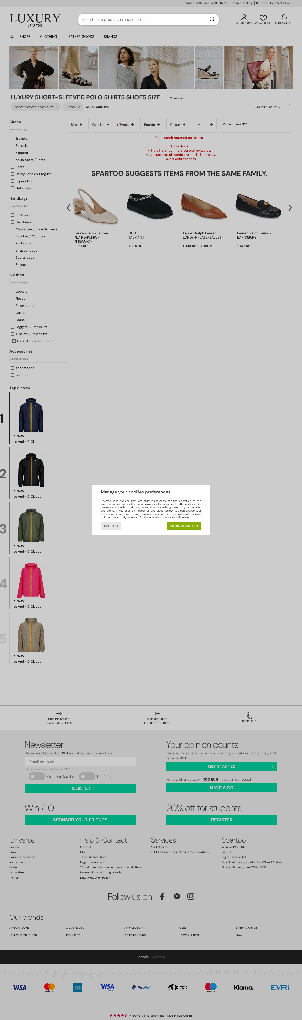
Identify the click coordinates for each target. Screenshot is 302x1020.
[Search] (212, 19)
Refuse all (111, 525)
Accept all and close (184, 525)
